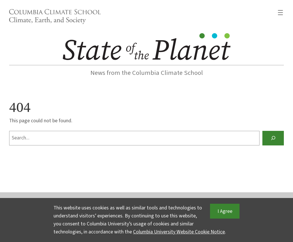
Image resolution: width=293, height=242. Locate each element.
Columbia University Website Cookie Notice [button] (179, 231)
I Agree (224, 211)
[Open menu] (280, 12)
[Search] (273, 138)
